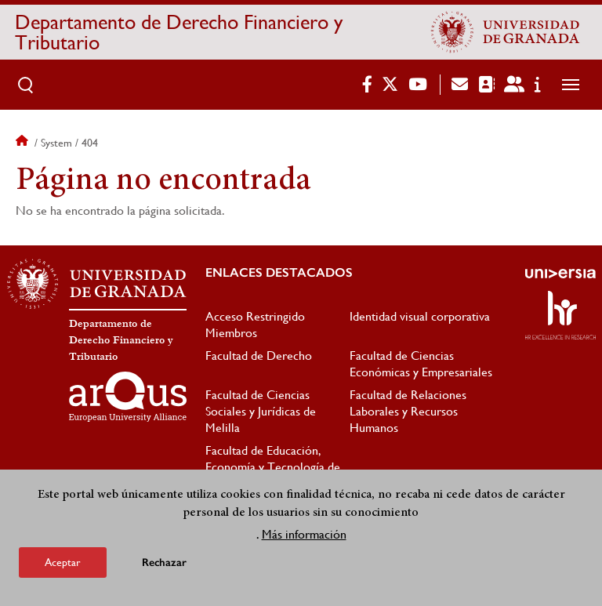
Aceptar (63, 563)
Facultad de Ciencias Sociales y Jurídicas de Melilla (260, 411)
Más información (304, 535)
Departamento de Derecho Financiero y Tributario (179, 32)
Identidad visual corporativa (420, 316)
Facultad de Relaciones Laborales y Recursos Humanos (408, 411)
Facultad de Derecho (258, 355)
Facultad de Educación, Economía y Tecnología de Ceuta (272, 467)
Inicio (23, 143)
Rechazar (164, 563)
